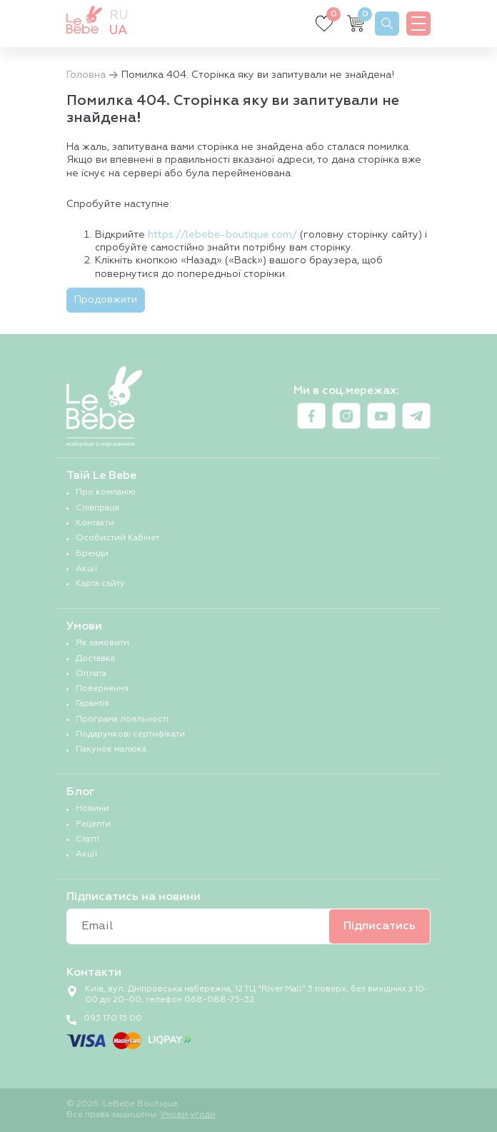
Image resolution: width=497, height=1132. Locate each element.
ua (118, 30)
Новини (92, 808)
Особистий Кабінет (117, 538)
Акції (86, 569)
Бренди (92, 554)
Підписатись (379, 926)
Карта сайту (100, 584)
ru (118, 15)
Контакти (95, 523)
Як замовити (102, 643)
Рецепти (93, 824)
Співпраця (97, 508)
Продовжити (105, 300)
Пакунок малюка (111, 749)
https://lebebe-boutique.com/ (222, 235)
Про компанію (106, 492)
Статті (87, 839)
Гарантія (92, 703)
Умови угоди (188, 1115)
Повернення (102, 688)
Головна (86, 75)
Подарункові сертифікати (130, 734)
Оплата (91, 673)
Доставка (95, 659)
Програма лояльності (122, 719)
